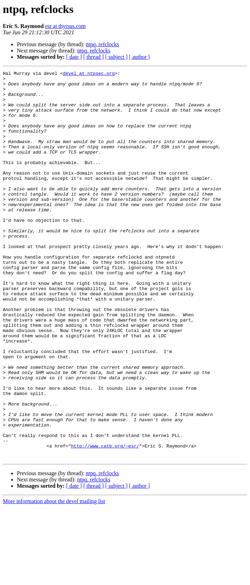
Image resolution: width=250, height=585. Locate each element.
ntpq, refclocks (102, 44)
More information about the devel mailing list (54, 579)
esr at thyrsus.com (65, 26)
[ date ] (74, 57)
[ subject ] (116, 57)
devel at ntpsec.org (89, 74)
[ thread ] (93, 57)
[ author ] (139, 57)
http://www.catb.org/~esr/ (105, 521)
